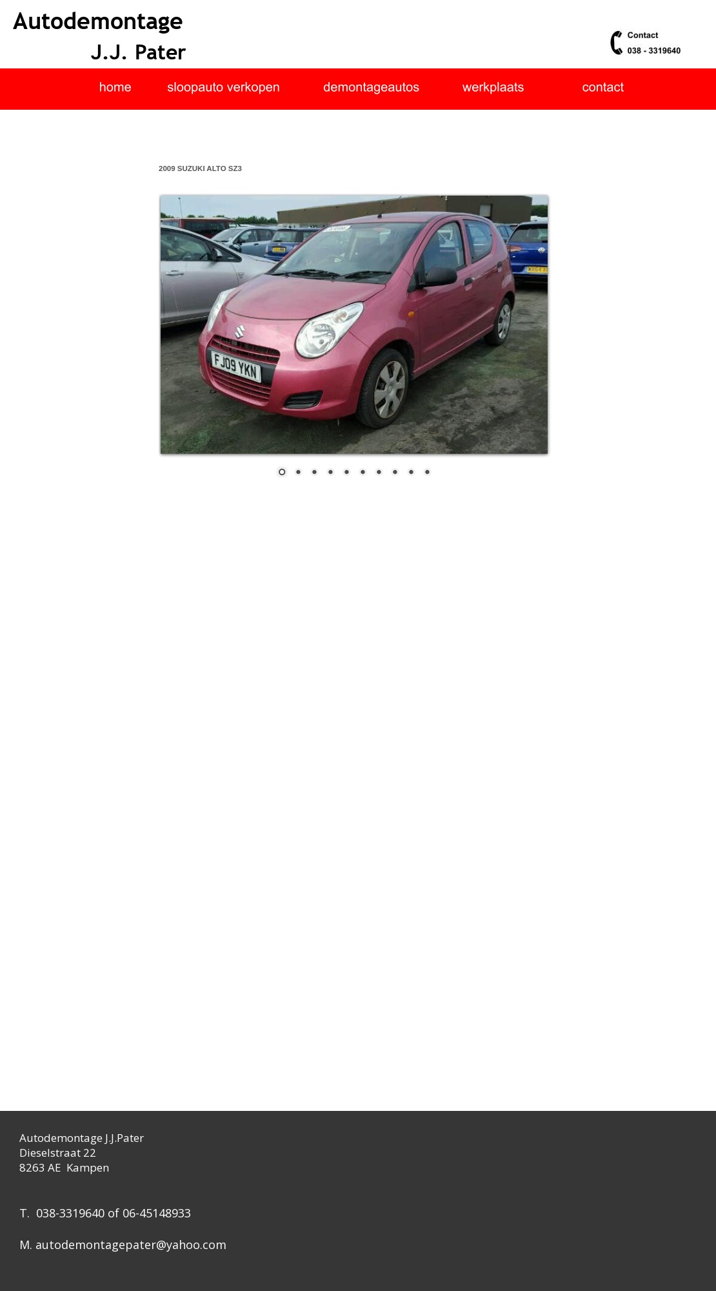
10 (427, 473)
